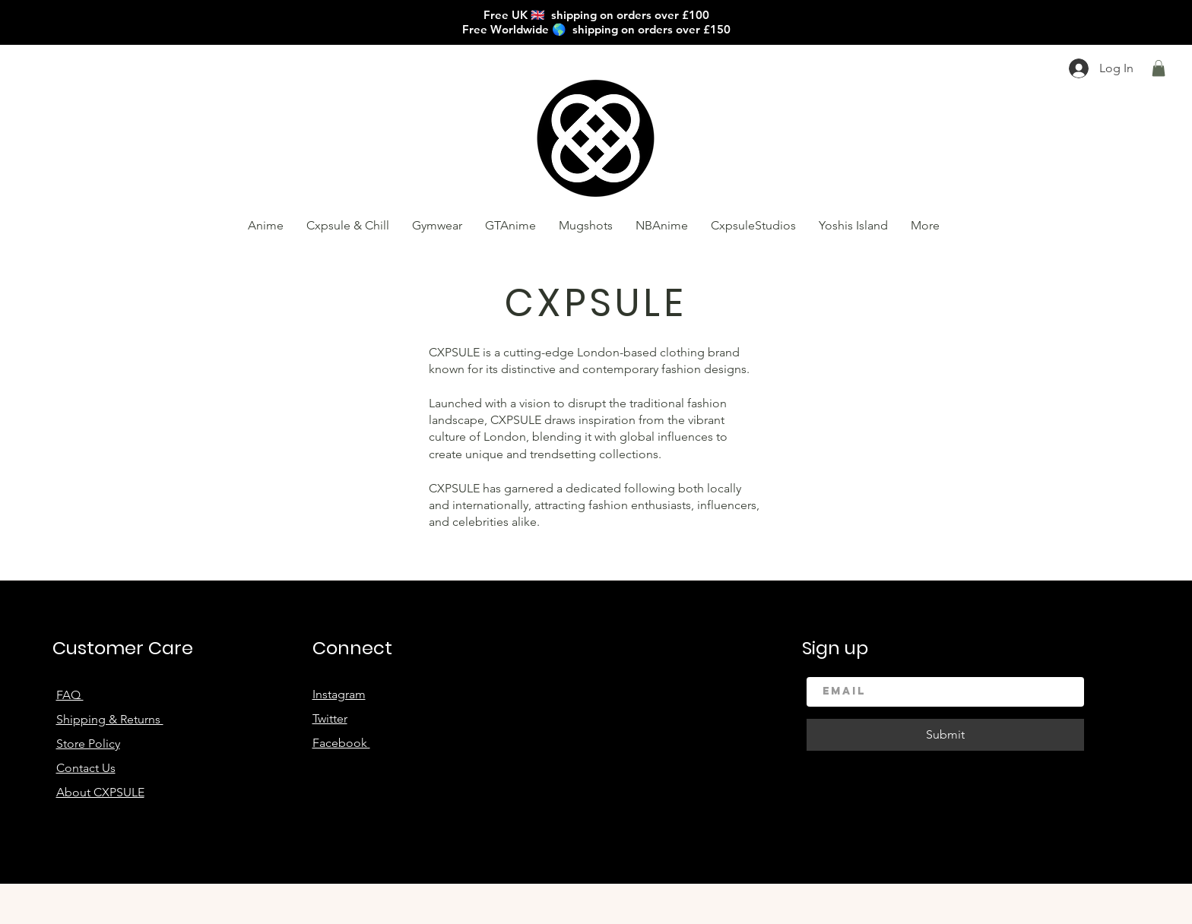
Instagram (339, 694)
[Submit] (945, 735)
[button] (1158, 68)
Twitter (329, 718)
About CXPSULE (100, 792)
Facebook (341, 743)
